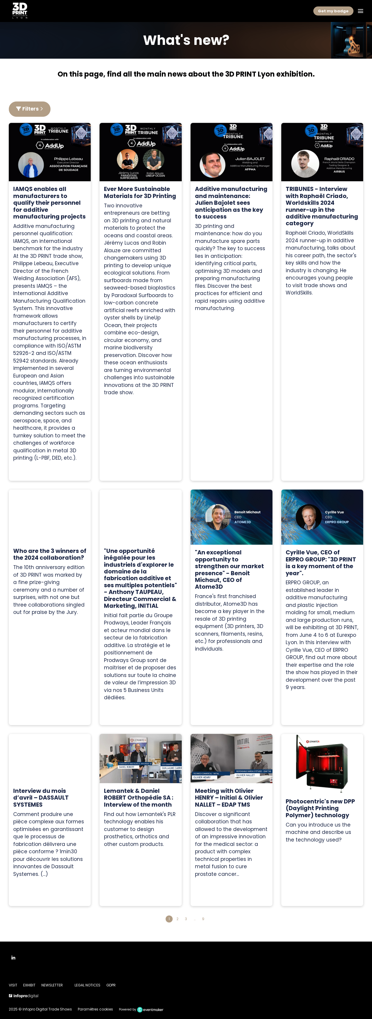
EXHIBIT (29, 985)
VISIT (13, 985)
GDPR (111, 985)
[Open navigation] (360, 11)
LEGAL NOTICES (87, 985)
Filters (29, 108)
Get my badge (333, 11)
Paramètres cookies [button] (95, 1009)
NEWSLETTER (52, 985)
